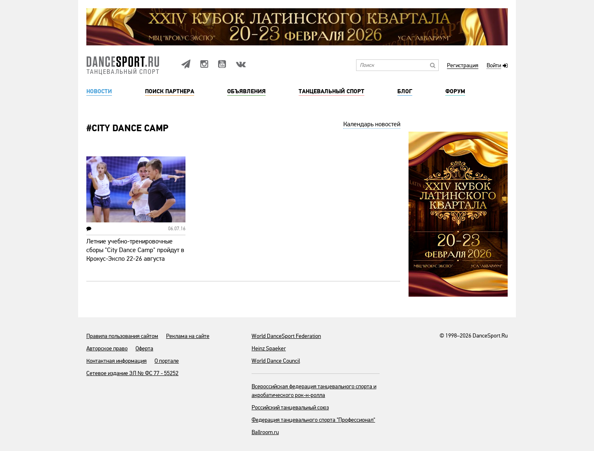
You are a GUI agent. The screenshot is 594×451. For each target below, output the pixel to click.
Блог (404, 91)
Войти (494, 66)
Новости (99, 91)
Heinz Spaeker (269, 348)
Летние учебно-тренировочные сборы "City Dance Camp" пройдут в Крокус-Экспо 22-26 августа (135, 250)
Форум (455, 91)
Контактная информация (116, 360)
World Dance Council (276, 360)
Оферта (144, 348)
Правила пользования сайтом (122, 336)
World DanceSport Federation (286, 336)
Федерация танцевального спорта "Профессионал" (313, 419)
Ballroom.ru (265, 432)
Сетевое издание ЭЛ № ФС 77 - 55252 (132, 373)
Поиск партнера (169, 91)
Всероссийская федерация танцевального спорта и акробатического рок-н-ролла (314, 391)
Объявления (246, 91)
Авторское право (107, 348)
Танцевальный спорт (331, 91)
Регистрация (462, 66)
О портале (166, 360)
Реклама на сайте (187, 336)
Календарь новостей (371, 124)
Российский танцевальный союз (290, 407)
